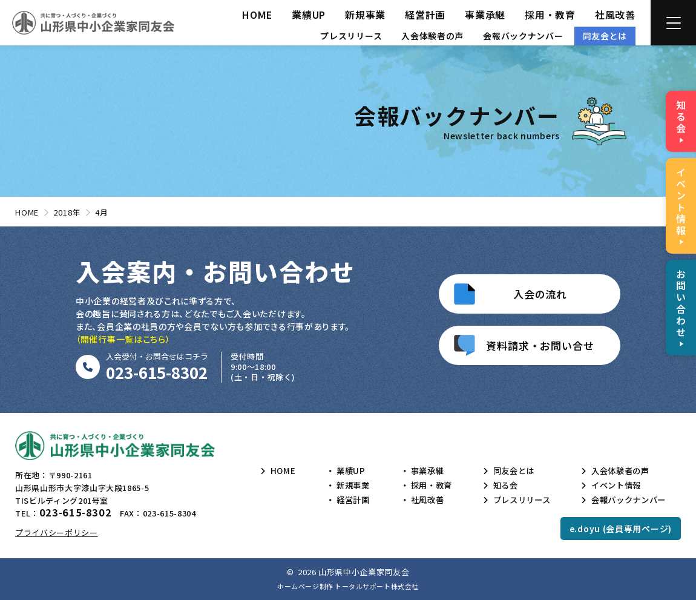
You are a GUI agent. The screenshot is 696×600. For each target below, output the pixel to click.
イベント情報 (612, 485)
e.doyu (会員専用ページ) (621, 529)
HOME (257, 14)
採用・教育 (550, 14)
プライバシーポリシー (56, 532)
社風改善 (615, 14)
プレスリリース (351, 36)
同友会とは (605, 36)
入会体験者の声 (432, 36)
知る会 (500, 485)
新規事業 (365, 14)
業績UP (309, 14)
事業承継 (485, 14)
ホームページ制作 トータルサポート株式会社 (348, 586)
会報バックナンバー (523, 36)
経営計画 (425, 14)
